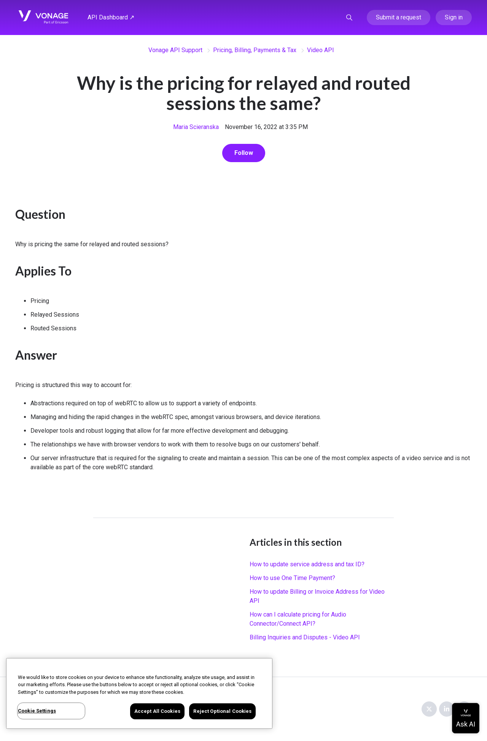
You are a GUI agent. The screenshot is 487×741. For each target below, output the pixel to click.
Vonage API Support (175, 50)
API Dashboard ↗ (111, 17)
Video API (320, 50)
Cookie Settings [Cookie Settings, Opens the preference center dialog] (37, 711)
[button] (349, 17)
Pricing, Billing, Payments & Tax (254, 50)
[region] (139, 693)
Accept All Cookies (157, 711)
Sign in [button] (454, 17)
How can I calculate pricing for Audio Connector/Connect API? (298, 619)
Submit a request (398, 17)
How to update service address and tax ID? (307, 564)
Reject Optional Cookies (222, 711)
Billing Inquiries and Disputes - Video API (305, 637)
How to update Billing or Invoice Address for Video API (317, 596)
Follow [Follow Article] (243, 152)
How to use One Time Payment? (292, 578)
